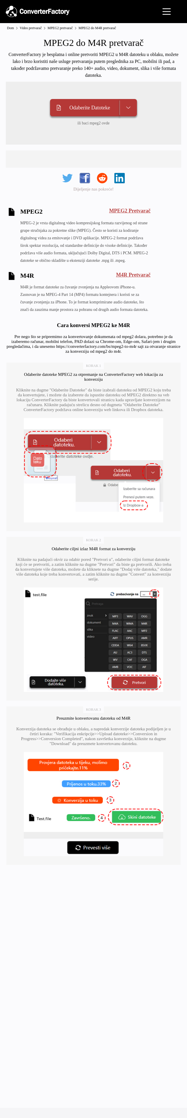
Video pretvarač (31, 28)
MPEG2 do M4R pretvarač (97, 28)
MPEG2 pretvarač (60, 28)
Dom (10, 28)
